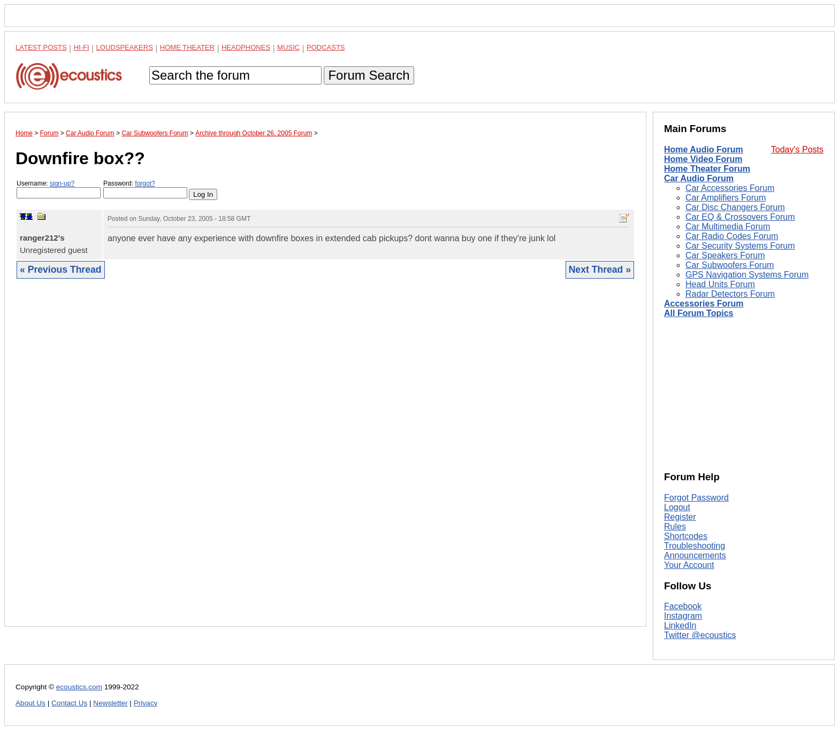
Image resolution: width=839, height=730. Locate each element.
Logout (677, 507)
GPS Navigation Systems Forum (747, 274)
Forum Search (368, 75)
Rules (675, 526)
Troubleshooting (694, 545)
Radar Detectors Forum (730, 293)
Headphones (246, 47)
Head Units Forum (720, 284)
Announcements (695, 555)
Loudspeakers (124, 47)
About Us (30, 703)
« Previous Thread (61, 269)
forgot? (145, 183)
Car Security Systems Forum (740, 245)
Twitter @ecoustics (700, 635)
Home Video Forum (703, 159)
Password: (145, 189)
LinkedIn (680, 625)
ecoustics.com (79, 687)
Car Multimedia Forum (727, 226)
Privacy (146, 703)
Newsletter (110, 703)
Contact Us (69, 703)
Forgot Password (696, 497)
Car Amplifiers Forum (725, 197)
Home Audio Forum (703, 149)
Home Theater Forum (707, 168)
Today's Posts (797, 149)
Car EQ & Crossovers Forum (740, 216)
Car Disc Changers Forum (735, 207)
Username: (59, 189)
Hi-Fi (81, 47)
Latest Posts (41, 47)
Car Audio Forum (699, 178)
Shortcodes (685, 536)
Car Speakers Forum (725, 255)
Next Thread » (600, 269)
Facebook (682, 606)
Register (680, 516)
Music (288, 47)
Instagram (683, 615)
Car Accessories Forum (729, 188)
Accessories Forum (704, 303)
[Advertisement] (325, 461)
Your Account (689, 565)
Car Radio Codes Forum (731, 236)
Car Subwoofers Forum (729, 265)
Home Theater (187, 47)
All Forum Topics (698, 313)
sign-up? (62, 183)
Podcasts (326, 47)
